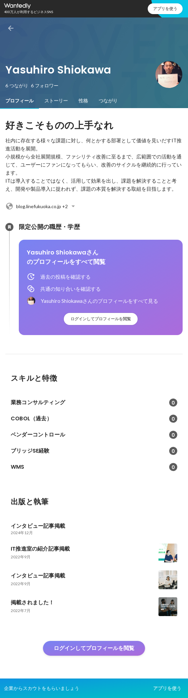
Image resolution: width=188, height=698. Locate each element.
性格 (83, 100)
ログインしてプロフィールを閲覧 (100, 319)
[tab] (19, 101)
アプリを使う (165, 8)
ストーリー (56, 100)
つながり (108, 100)
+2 (41, 206)
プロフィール (19, 100)
